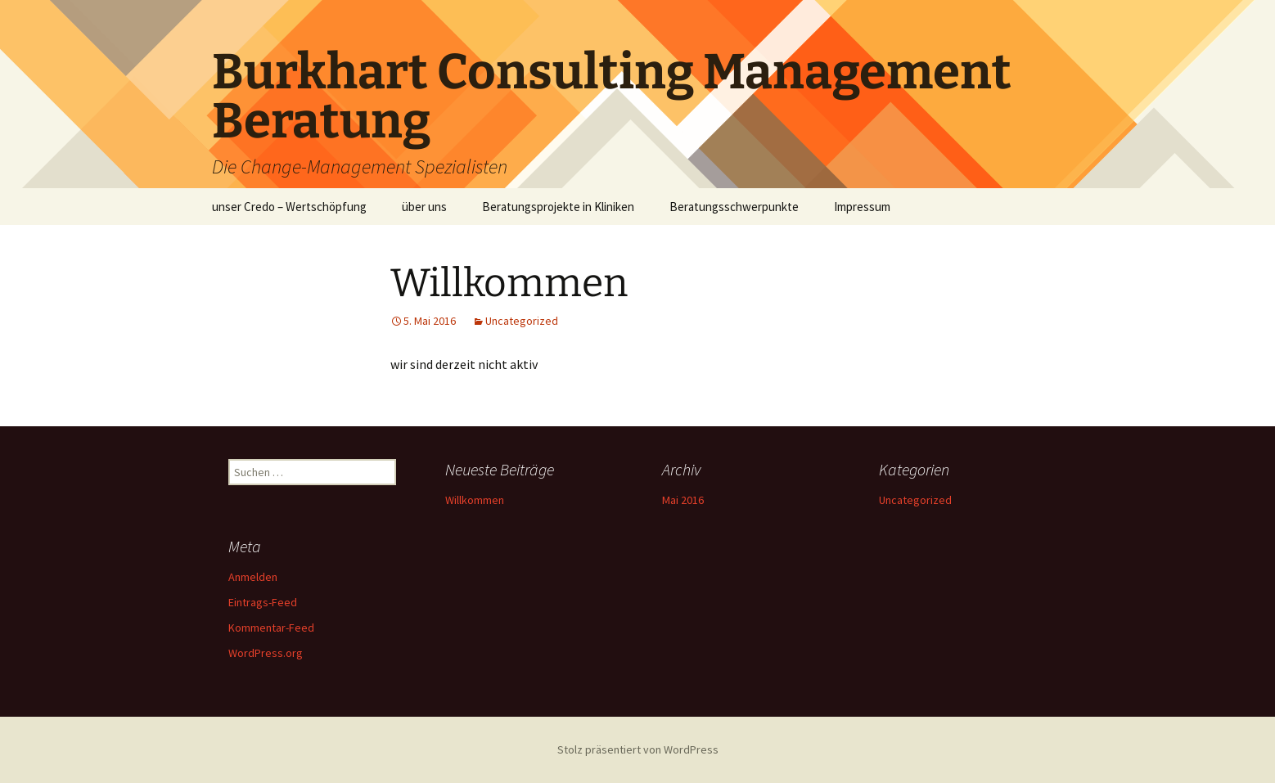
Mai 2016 (683, 500)
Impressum (862, 206)
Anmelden (252, 576)
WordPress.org (265, 653)
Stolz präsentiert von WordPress (638, 749)
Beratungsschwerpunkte (734, 206)
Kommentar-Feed (271, 627)
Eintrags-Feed (262, 602)
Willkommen (474, 500)
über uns (424, 206)
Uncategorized (521, 320)
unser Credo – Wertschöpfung (289, 206)
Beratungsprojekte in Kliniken (558, 206)
